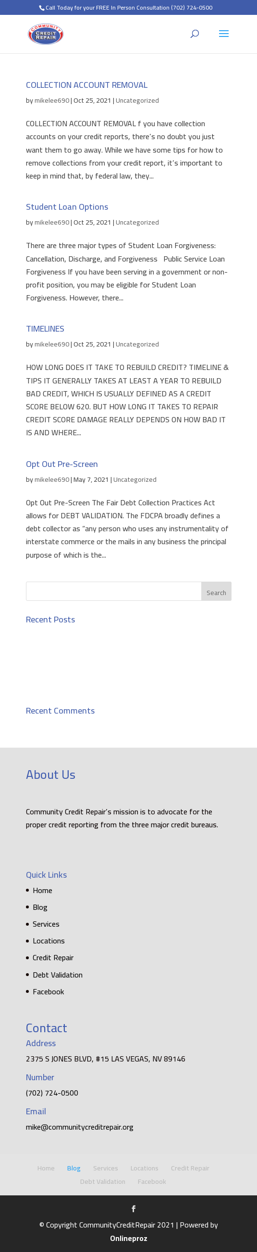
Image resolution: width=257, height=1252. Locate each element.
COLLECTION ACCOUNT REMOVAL (86, 85)
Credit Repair (53, 957)
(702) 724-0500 (191, 7)
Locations (49, 940)
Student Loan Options (67, 207)
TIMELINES (45, 328)
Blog (40, 907)
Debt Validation (58, 974)
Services (46, 924)
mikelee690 (52, 100)
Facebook (48, 991)
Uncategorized (137, 100)
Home (42, 890)
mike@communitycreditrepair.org (80, 1127)
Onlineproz (128, 1238)
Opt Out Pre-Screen (62, 464)
